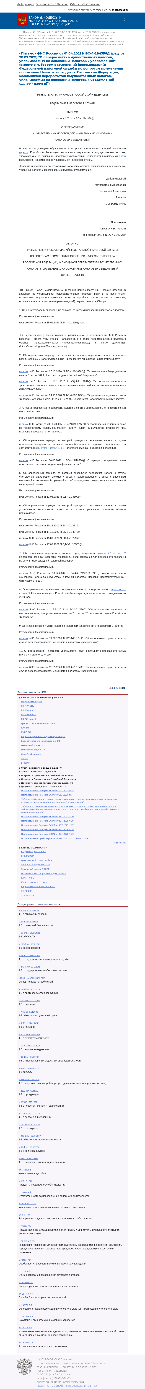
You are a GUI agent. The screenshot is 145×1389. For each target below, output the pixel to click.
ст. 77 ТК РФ (24, 1271)
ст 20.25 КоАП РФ (27, 1203)
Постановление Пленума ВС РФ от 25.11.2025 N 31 (47, 794)
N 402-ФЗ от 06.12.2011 (29, 1034)
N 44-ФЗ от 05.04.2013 (29, 1125)
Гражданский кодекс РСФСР (36, 860)
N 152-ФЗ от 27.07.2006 (29, 1113)
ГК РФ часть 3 (28, 714)
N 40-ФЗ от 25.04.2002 (29, 933)
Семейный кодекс (31, 754)
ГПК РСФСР (27, 856)
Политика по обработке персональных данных (67, 1385)
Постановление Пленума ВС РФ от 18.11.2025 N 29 (47, 820)
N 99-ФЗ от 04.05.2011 (29, 1057)
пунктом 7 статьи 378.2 (50, 448)
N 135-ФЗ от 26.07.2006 (29, 1046)
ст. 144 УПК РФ (26, 1282)
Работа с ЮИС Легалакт (85, 4)
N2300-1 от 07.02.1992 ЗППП (32, 978)
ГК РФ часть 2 (28, 710)
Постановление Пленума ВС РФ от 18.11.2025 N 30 (47, 834)
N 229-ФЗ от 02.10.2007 (30, 1136)
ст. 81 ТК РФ (24, 1215)
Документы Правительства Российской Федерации (48, 779)
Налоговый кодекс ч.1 (32, 745)
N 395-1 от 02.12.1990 (28, 1158)
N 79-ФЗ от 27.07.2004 (29, 955)
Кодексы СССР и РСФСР (34, 847)
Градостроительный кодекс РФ (38, 723)
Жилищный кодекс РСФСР (35, 864)
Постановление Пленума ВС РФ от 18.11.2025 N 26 (47, 816)
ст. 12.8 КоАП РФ (27, 1241)
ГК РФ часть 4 (28, 719)
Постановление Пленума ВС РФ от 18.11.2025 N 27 (47, 825)
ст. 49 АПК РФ (25, 1328)
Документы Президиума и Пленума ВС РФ (44, 786)
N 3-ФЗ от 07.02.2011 (28, 1023)
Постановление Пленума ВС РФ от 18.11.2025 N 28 (47, 829)
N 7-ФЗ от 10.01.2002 (28, 1012)
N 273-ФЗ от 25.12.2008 (30, 989)
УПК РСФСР (27, 895)
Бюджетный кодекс (31, 701)
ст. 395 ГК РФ (25, 1192)
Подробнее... (119, 842)
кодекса (23, 152)
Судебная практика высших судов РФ (41, 768)
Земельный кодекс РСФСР (35, 869)
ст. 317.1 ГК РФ (25, 1181)
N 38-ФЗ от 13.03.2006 (29, 1000)
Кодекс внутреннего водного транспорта (43, 736)
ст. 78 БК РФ (25, 1226)
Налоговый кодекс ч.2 (33, 749)
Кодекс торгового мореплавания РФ (40, 741)
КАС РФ (25, 727)
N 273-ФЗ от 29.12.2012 (29, 944)
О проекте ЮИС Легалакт (52, 4)
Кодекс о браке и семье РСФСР (38, 886)
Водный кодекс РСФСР (33, 851)
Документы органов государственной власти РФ (47, 783)
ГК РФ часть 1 (28, 706)
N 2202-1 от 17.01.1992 (28, 1091)
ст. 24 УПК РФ (25, 1305)
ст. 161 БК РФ (25, 1260)
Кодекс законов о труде (34, 882)
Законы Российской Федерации (38, 771)
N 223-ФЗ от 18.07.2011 (29, 1079)
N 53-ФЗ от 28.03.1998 (29, 1147)
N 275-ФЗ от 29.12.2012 (29, 967)
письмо (23, 371)
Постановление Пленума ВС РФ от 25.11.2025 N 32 (47, 790)
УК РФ (24, 758)
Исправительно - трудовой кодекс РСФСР (43, 873)
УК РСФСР (26, 891)
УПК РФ (25, 763)
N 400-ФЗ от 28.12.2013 (29, 910)
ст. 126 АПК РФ (26, 1316)
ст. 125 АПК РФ (26, 1343)
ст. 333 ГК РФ (25, 1170)
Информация (25, 4)
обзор (122, 156)
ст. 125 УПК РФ (26, 1294)
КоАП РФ (26, 732)
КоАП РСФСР (28, 878)
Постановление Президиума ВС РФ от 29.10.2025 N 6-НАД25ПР (54, 838)
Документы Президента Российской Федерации (47, 775)
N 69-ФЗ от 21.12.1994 (28, 922)
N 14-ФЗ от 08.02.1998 (29, 1068)
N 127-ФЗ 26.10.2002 (28, 1102)
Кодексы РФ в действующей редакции (42, 697)
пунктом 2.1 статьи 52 (111, 553)
